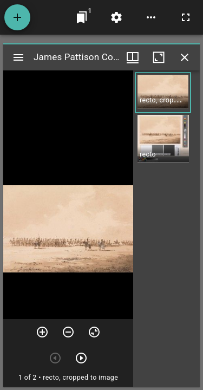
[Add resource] (17, 17)
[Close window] (185, 57)
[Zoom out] (68, 332)
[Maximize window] (159, 57)
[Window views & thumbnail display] (133, 57)
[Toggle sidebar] (18, 57)
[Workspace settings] (116, 17)
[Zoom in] (42, 332)
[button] (162, 92)
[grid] (166, 228)
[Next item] (81, 358)
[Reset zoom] (94, 332)
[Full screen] (186, 17)
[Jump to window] (82, 17)
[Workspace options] (151, 17)
